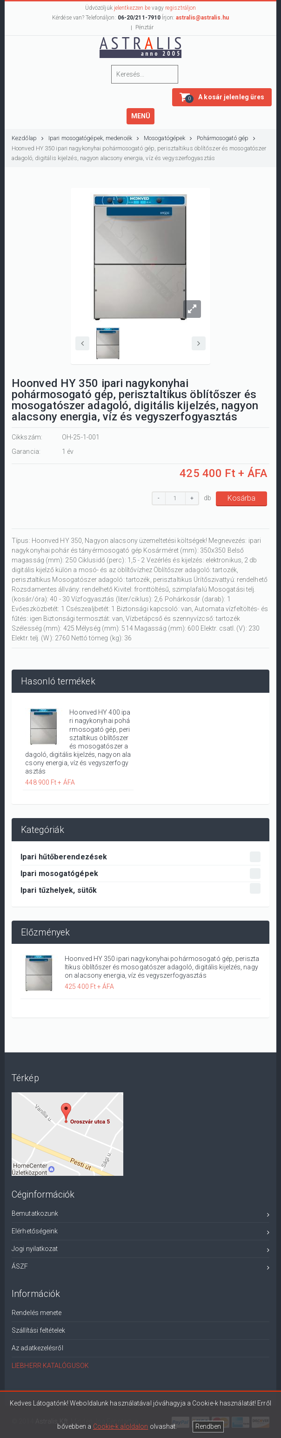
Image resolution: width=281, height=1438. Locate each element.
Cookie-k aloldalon (120, 1426)
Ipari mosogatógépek (140, 873)
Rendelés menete (37, 1312)
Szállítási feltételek (38, 1330)
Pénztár (144, 27)
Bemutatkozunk (140, 1215)
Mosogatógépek (168, 138)
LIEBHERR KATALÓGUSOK (50, 1365)
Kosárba (241, 498)
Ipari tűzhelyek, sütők (140, 889)
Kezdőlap (28, 138)
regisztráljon (180, 8)
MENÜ (140, 116)
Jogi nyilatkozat (140, 1250)
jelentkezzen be (132, 8)
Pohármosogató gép (226, 138)
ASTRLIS (142, 47)
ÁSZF (140, 1268)
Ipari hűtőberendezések (140, 856)
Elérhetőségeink (140, 1232)
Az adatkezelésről (37, 1348)
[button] (222, 97)
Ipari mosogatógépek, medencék (93, 138)
